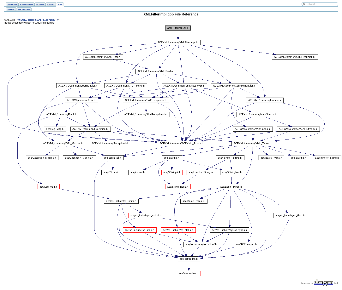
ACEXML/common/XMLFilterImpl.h (38, 20)
